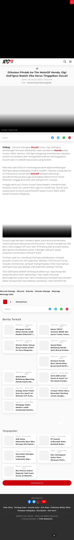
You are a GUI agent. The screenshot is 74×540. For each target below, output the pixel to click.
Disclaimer (41, 511)
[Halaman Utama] (7, 61)
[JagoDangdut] (62, 528)
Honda (58, 150)
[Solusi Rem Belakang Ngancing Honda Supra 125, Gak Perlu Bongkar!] (20, 377)
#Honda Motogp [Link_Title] (42, 291)
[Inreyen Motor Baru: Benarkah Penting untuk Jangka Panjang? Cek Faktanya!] (54, 392)
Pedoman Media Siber (60, 507)
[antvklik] (38, 528)
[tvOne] (19, 528)
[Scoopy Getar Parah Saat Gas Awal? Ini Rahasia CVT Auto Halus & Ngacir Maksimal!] (20, 392)
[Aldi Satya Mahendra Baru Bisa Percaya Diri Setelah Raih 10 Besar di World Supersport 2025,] (20, 440)
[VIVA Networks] (46, 519)
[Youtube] (43, 501)
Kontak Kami (34, 507)
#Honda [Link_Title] (29, 291)
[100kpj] (32, 523)
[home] (37, 69)
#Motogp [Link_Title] (56, 291)
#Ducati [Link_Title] (20, 291)
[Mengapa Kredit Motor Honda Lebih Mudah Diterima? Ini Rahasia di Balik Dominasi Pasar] (20, 329)
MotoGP (35, 173)
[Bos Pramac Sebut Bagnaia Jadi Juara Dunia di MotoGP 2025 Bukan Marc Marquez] (20, 471)
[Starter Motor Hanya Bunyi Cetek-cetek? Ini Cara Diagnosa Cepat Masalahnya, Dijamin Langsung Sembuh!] (20, 345)
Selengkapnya (37, 483)
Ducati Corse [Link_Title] (13, 130)
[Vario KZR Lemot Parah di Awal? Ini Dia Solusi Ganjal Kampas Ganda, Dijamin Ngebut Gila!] (54, 377)
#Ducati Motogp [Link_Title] (7, 291)
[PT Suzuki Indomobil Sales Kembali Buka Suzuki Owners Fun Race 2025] (54, 440)
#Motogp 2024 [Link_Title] (7, 294)
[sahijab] (42, 523)
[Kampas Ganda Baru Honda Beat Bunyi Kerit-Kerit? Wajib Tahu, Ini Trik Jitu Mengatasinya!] (54, 361)
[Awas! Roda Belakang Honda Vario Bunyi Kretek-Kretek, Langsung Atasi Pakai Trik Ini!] (54, 345)
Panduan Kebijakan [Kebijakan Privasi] (26, 511)
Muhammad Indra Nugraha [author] (39, 83)
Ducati (34, 147)
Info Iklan (45, 507)
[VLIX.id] (53, 523)
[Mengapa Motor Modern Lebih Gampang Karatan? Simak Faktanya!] (20, 406)
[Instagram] (38, 501)
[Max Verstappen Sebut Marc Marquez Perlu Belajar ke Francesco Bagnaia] (54, 455)
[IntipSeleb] (49, 528)
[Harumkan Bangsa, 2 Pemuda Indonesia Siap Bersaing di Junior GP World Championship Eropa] (20, 455)
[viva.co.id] (21, 523)
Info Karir (52, 511)
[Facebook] (29, 501)
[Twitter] (34, 501)
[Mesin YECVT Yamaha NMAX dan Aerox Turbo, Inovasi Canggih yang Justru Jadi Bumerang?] (54, 329)
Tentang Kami (20, 507)
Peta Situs (8, 507)
